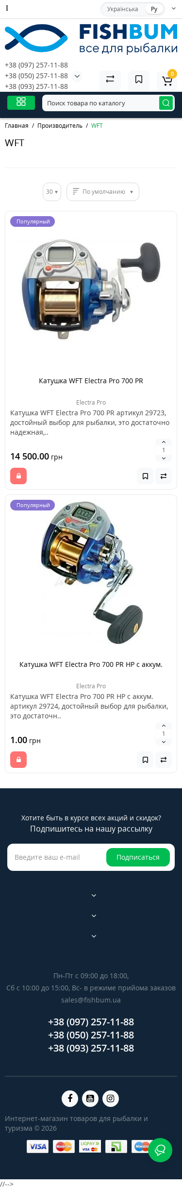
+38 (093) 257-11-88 (36, 86)
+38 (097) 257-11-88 (36, 64)
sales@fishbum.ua (91, 999)
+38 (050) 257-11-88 (36, 75)
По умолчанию (104, 191)
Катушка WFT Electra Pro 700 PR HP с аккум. (91, 664)
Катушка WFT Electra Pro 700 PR (91, 380)
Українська (122, 9)
